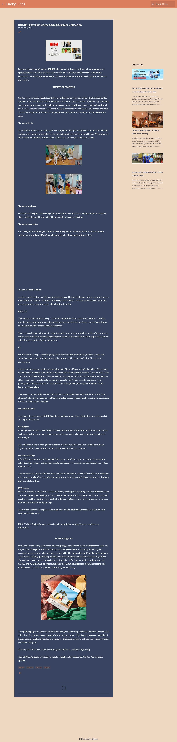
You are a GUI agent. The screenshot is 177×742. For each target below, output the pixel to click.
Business (30, 668)
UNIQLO (46, 668)
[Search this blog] (163, 4)
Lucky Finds (15, 4)
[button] (19, 32)
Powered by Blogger (88, 739)
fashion (39, 668)
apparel (21, 668)
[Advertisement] (64, 716)
